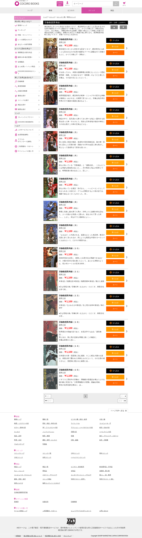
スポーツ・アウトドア (49, 475)
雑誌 (112, 10)
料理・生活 (17, 440)
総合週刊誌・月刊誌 (105, 467)
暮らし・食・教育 (105, 475)
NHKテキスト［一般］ (106, 479)
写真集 (44, 444)
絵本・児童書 (103, 440)
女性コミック (46, 457)
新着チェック (22, 25)
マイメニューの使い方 (26, 151)
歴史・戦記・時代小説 (49, 423)
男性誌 (44, 471)
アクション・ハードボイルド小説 (82, 427)
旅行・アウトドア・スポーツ (108, 436)
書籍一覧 (45, 419)
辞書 (72, 436)
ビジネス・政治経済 (77, 467)
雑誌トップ (17, 467)
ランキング (22, 30)
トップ (29, 10)
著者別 (16, 502)
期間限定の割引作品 (25, 52)
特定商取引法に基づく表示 (53, 536)
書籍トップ (17, 419)
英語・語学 (17, 436)
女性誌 (73, 471)
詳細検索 (21, 81)
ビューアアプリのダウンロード (81, 511)
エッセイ (17, 432)
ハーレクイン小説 (105, 432)
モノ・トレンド (19, 471)
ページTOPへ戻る (117, 411)
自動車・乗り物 (104, 471)
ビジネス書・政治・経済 (79, 419)
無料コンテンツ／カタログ (51, 483)
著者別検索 (22, 86)
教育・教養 (46, 436)
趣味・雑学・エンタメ (49, 440)
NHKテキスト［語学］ (78, 479)
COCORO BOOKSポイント (27, 72)
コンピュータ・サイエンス (23, 475)
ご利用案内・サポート (26, 146)
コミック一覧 (61, 17)
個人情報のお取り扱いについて (33, 536)
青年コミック (71, 17)
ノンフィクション (48, 432)
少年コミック (75, 453)
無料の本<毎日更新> (25, 57)
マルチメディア (19, 444)
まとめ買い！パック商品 (26, 66)
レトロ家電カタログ (25, 40)
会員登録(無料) (23, 135)
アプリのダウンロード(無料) (24, 140)
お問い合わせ (103, 511)
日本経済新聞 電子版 (21, 492)
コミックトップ (19, 453)
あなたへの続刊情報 (25, 44)
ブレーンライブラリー (26, 117)
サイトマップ (68, 536)
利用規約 (18, 536)
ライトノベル (75, 423)
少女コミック (18, 457)
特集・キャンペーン (25, 35)
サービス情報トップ (20, 511)
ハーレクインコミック (78, 457)
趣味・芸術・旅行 (20, 479)
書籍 (50, 10)
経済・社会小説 (104, 427)
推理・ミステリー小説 (21, 423)
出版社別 (45, 502)
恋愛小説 (74, 432)
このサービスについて (26, 130)
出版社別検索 (22, 91)
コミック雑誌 (46, 479)
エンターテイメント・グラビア (81, 475)
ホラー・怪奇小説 (20, 427)
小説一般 (102, 419)
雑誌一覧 (45, 467)
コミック (91, 10)
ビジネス (71, 10)
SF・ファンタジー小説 (49, 427)
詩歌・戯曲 (74, 440)
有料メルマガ (18, 483)
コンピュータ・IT (105, 423)
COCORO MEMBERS (25, 122)
